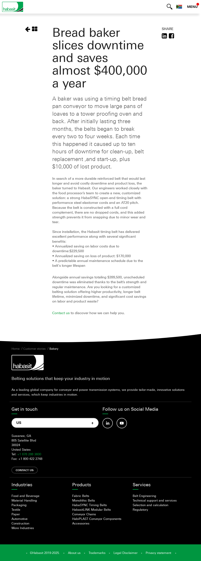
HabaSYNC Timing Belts (89, 505)
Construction (20, 523)
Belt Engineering (144, 496)
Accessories (80, 523)
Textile (15, 509)
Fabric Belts (80, 496)
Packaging (19, 505)
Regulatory (140, 509)
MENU (192, 7)
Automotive (19, 519)
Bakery (53, 348)
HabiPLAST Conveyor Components (96, 519)
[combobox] (55, 423)
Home (15, 348)
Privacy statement (158, 553)
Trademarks (97, 553)
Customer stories (34, 348)
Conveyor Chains (84, 514)
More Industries (22, 528)
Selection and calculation (150, 505)
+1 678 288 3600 (29, 454)
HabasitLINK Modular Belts (91, 509)
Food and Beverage (25, 496)
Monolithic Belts (83, 500)
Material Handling (24, 500)
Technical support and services (155, 500)
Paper (15, 514)
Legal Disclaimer (126, 553)
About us (74, 553)
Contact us (61, 313)
